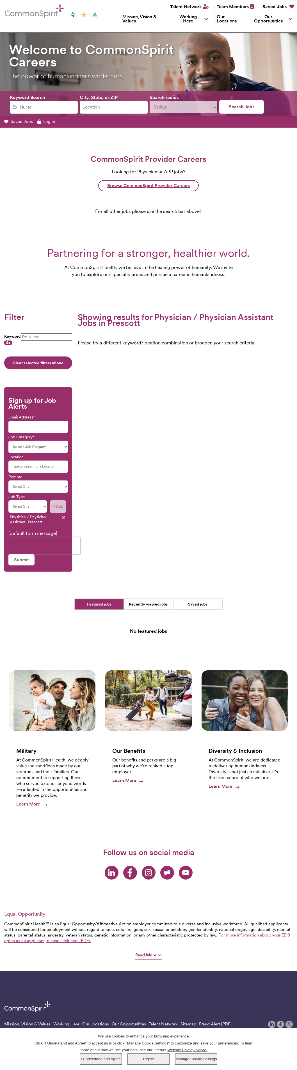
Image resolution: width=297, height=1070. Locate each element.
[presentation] (44, 545)
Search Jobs (241, 106)
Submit (21, 559)
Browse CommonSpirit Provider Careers (148, 185)
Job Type (16, 496)
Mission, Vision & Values (139, 19)
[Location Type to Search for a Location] (38, 467)
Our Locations (227, 19)
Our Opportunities (268, 19)
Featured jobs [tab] (99, 604)
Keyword (12, 336)
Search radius (164, 97)
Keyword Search (27, 97)
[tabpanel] (148, 633)
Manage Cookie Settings (196, 1059)
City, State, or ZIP (99, 97)
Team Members (233, 6)
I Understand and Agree (101, 1059)
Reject (148, 1059)
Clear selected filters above (38, 363)
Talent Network (186, 6)
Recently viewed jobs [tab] (148, 604)
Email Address (20, 417)
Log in (46, 121)
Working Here (188, 19)
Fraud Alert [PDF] (215, 1024)
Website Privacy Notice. (187, 1050)
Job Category (20, 437)
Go (8, 343)
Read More (148, 955)
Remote (15, 477)
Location (16, 457)
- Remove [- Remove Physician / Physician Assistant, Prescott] (64, 517)
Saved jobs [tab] (197, 604)
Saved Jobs (278, 6)
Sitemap (188, 1024)
